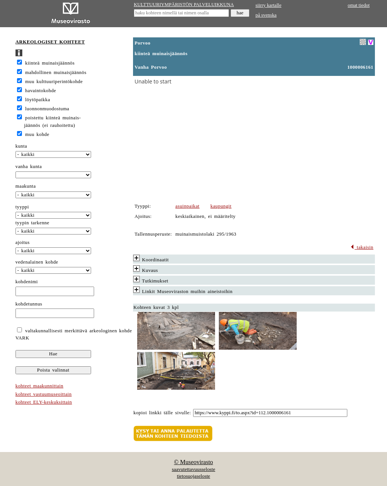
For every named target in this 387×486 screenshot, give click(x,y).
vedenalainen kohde (36, 262)
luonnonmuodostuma (47, 108)
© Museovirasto (193, 462)
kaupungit (221, 206)
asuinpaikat (187, 206)
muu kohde (37, 134)
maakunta (25, 186)
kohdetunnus (28, 304)
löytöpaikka (37, 99)
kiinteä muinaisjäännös (50, 63)
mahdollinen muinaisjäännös (56, 72)
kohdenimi (26, 281)
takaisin (361, 247)
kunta (21, 146)
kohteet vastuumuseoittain (43, 394)
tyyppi (22, 207)
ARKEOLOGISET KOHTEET (50, 42)
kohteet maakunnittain (39, 386)
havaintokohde (40, 90)
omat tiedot (359, 5)
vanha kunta (28, 166)
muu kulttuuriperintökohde (54, 81)
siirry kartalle (268, 5)
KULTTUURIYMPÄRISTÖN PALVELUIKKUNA (184, 4)
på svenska (266, 15)
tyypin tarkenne (32, 222)
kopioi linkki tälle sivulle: (162, 412)
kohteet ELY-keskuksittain (43, 402)
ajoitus (22, 242)
